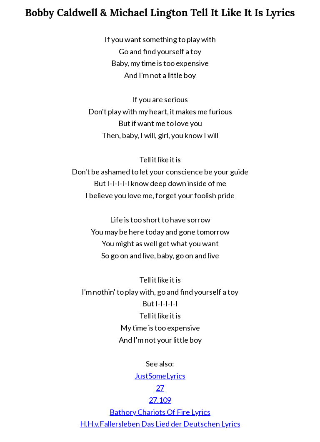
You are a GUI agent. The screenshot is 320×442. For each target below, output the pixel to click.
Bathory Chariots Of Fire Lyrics (160, 412)
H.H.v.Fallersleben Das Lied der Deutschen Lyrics (160, 423)
